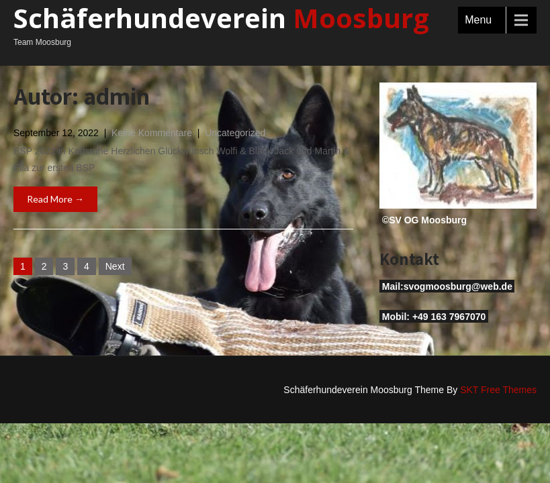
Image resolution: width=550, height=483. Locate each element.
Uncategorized (235, 132)
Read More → (55, 199)
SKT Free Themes (498, 389)
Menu (478, 19)
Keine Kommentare (151, 132)
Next (115, 266)
